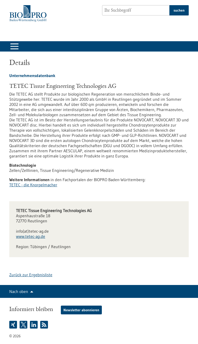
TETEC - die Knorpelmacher (33, 184)
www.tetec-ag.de (30, 236)
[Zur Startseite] (29, 13)
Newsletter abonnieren (81, 310)
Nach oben (18, 291)
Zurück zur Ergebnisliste (30, 274)
